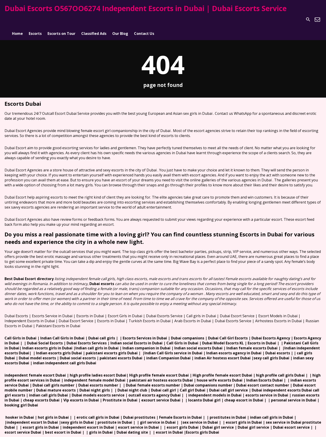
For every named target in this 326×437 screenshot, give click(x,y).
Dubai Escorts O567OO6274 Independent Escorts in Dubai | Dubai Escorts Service (146, 8)
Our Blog (120, 19)
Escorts (35, 19)
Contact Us (144, 19)
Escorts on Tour (61, 19)
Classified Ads (93, 19)
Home (17, 19)
